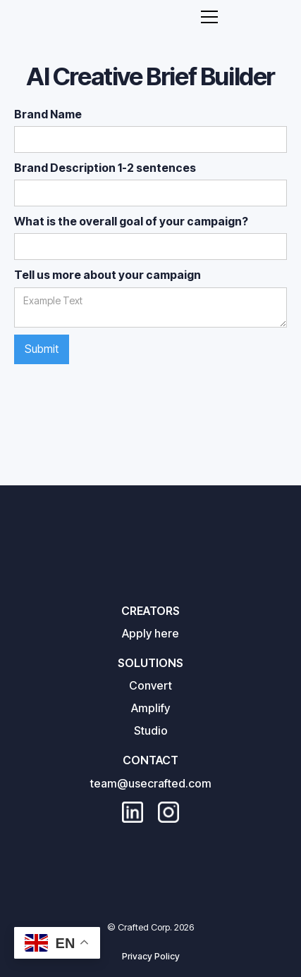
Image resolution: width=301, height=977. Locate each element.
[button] (209, 17)
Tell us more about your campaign (107, 275)
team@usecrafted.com (150, 783)
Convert (150, 685)
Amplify (150, 708)
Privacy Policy (151, 956)
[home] (132, 16)
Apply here (150, 633)
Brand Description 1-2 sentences (105, 168)
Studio (151, 730)
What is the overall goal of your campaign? (131, 221)
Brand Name (48, 114)
